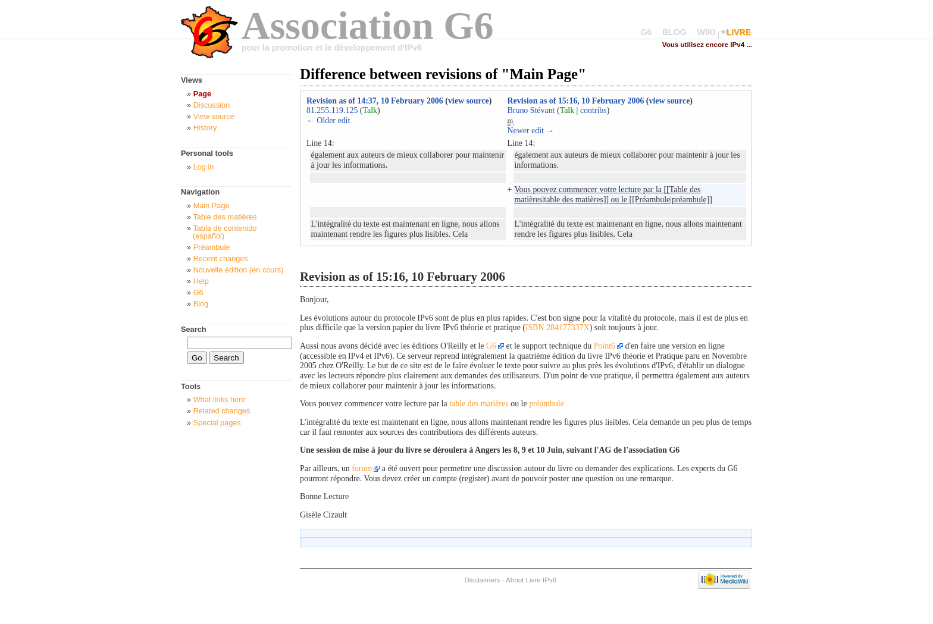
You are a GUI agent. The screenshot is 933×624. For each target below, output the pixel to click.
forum (362, 468)
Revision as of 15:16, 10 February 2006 (576, 100)
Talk (369, 110)
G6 (646, 32)
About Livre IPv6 (531, 580)
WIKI (706, 32)
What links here (219, 399)
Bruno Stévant (531, 110)
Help (201, 281)
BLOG (674, 32)
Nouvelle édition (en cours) (238, 269)
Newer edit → (531, 130)
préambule (546, 403)
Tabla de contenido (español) (224, 232)
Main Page (211, 205)
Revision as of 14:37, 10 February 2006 (374, 100)
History (205, 127)
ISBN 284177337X (557, 327)
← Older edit (328, 120)
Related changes (222, 410)
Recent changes (220, 258)
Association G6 (368, 25)
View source (213, 116)
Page (202, 93)
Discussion (211, 105)
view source (468, 100)
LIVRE (739, 32)
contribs (593, 110)
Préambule (211, 247)
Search (193, 329)
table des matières (479, 403)
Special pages (217, 422)
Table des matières (224, 216)
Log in (203, 166)
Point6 (604, 345)
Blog (201, 303)
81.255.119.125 (332, 110)
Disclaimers (482, 580)
